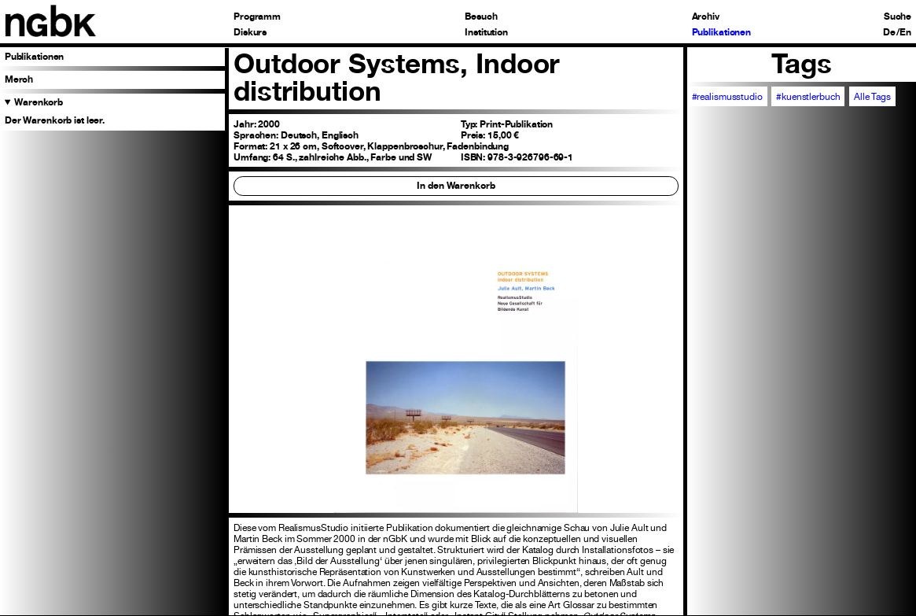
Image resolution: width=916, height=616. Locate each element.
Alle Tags (872, 96)
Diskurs (250, 33)
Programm (257, 17)
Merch (19, 79)
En (905, 33)
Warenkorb (38, 102)
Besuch (481, 17)
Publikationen (722, 33)
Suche (897, 17)
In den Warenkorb (456, 185)
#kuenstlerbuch (808, 96)
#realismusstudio (727, 96)
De (889, 33)
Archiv (705, 17)
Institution (486, 33)
